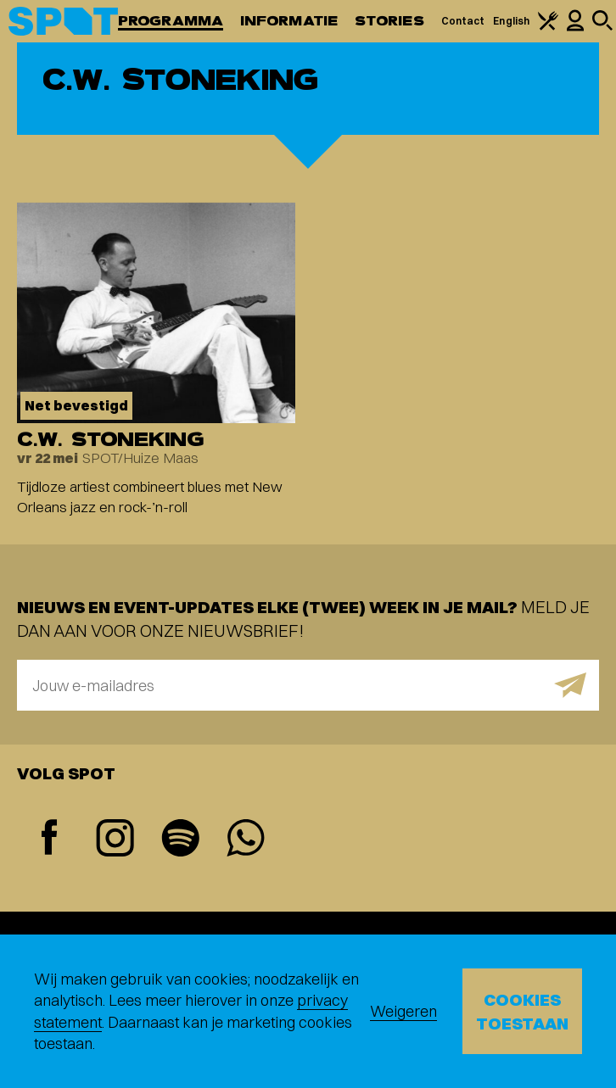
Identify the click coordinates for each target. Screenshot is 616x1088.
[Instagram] (115, 840)
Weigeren (403, 1011)
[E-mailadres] (308, 685)
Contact (463, 20)
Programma (170, 21)
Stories (389, 21)
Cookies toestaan (522, 1011)
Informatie (289, 21)
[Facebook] (49, 839)
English (511, 20)
